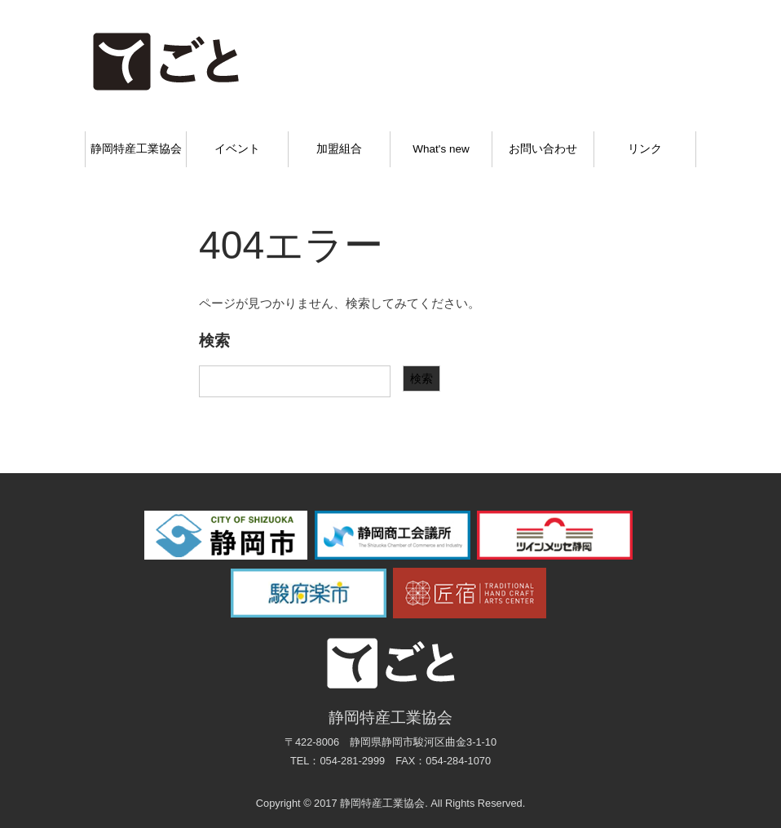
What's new (441, 149)
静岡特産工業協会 (136, 149)
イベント (237, 149)
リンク (645, 149)
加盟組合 (339, 149)
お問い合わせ (543, 149)
